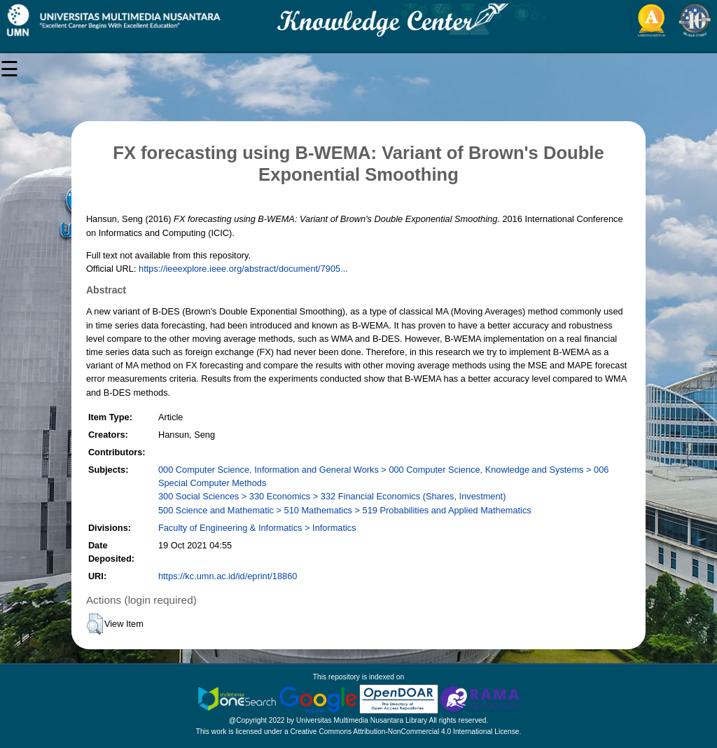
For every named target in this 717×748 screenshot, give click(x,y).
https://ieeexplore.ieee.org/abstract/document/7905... (243, 268)
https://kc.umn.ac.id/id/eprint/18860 (227, 576)
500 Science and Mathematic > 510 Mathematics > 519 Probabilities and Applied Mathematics (344, 510)
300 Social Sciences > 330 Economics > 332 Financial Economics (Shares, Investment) (332, 496)
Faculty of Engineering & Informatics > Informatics (257, 527)
